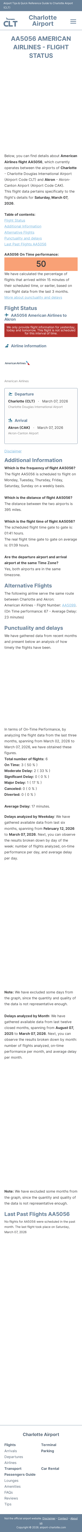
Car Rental (50, 1468)
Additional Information (22, 226)
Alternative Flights (19, 232)
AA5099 (69, 605)
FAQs (8, 1492)
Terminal (48, 1445)
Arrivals (10, 1451)
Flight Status (14, 220)
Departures (13, 1457)
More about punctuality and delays (33, 297)
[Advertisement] (41, 108)
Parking (47, 1451)
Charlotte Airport (43, 20)
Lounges (11, 1480)
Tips (7, 1504)
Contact (63, 1518)
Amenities (12, 1486)
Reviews (11, 1498)
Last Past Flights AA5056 (25, 244)
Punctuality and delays (23, 238)
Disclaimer (48, 1518)
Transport (12, 1468)
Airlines (10, 1462)
